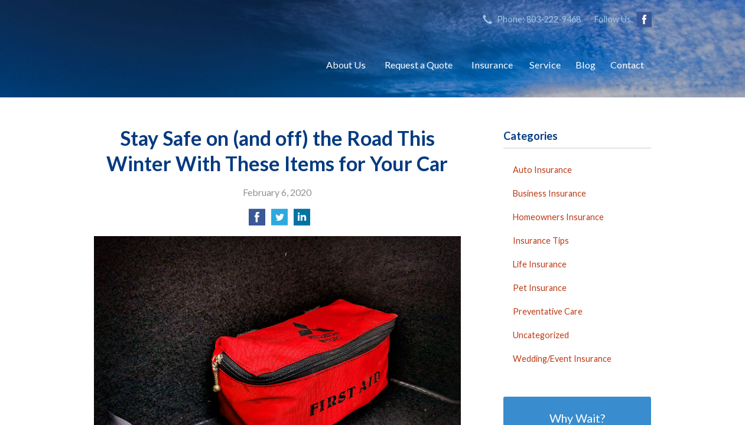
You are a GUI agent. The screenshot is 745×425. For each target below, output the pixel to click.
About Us (346, 64)
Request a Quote (419, 64)
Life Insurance (540, 264)
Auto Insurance (542, 170)
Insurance (492, 64)
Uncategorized (541, 335)
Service (545, 64)
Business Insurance (549, 193)
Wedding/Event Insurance (562, 359)
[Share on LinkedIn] (302, 220)
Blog (585, 64)
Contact (627, 64)
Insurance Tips (541, 241)
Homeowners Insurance (558, 217)
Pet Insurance (540, 288)
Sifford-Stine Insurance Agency (197, 64)
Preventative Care (548, 311)
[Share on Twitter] (279, 220)
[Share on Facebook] (257, 220)
